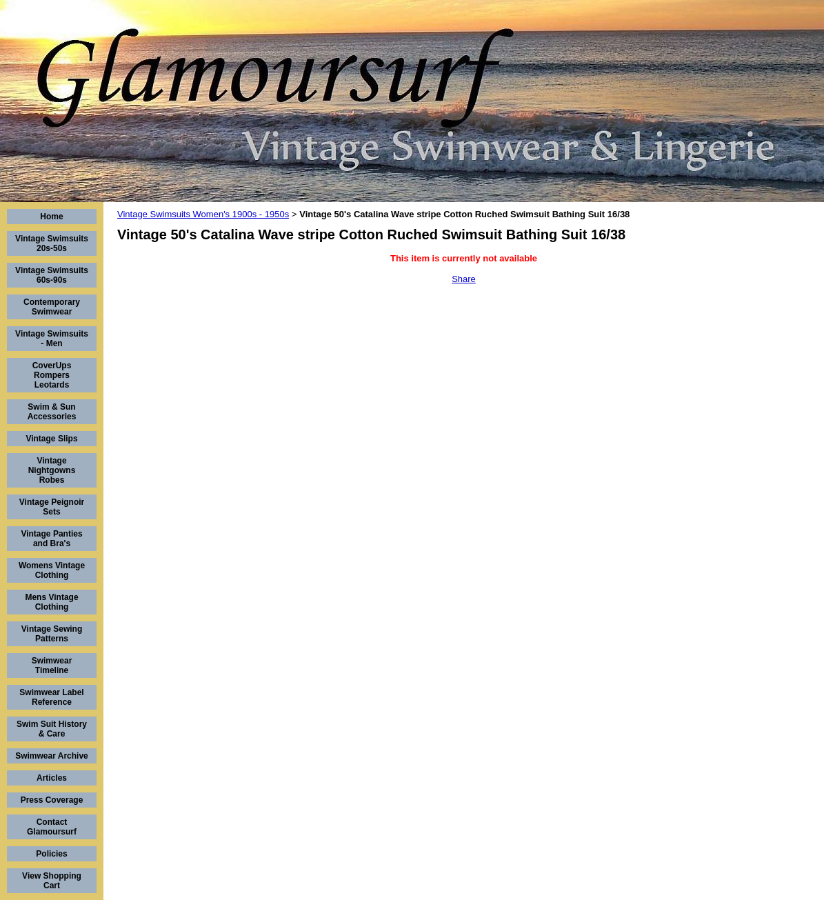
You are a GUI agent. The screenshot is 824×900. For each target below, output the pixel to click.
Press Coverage (52, 800)
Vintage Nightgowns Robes (52, 470)
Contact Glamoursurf (52, 827)
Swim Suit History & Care (52, 729)
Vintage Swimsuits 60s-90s (51, 275)
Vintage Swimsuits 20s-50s (51, 243)
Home (51, 216)
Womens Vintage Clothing (52, 570)
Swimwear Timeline (52, 665)
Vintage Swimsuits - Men (51, 338)
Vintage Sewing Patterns (51, 633)
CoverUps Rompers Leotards (52, 375)
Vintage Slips (51, 438)
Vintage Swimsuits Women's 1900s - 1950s (203, 214)
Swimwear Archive (51, 756)
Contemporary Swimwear (51, 307)
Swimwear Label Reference (51, 697)
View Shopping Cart (51, 880)
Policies (51, 854)
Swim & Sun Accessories (52, 411)
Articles (52, 778)
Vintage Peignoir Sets (51, 507)
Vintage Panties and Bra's (51, 538)
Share (464, 279)
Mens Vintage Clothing (51, 602)
